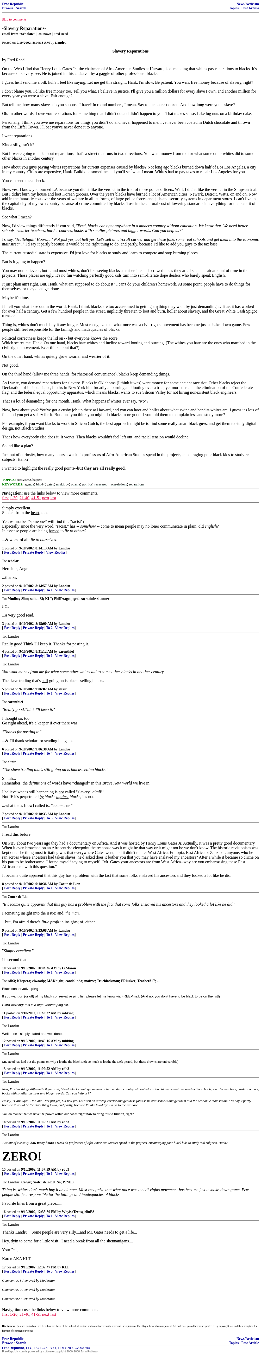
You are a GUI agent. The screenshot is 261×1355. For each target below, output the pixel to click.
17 (4, 1267)
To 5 (49, 818)
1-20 (13, 498)
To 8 (49, 935)
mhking (68, 1013)
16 (4, 1212)
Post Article (250, 8)
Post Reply (12, 552)
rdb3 (65, 1069)
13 (4, 1069)
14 (4, 1122)
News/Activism (248, 4)
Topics (234, 8)
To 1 (49, 590)
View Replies (56, 552)
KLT (65, 1267)
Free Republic (12, 4)
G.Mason (69, 968)
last (53, 498)
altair (63, 689)
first (5, 498)
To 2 (49, 628)
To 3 (49, 1271)
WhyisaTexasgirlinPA (78, 1212)
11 (3, 1013)
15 (4, 1169)
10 (4, 968)
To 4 (49, 753)
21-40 (24, 498)
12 (4, 1041)
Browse (7, 8)
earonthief (66, 651)
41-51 (36, 498)
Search (21, 8)
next (45, 498)
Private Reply (33, 552)
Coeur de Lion (69, 884)
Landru (64, 548)
